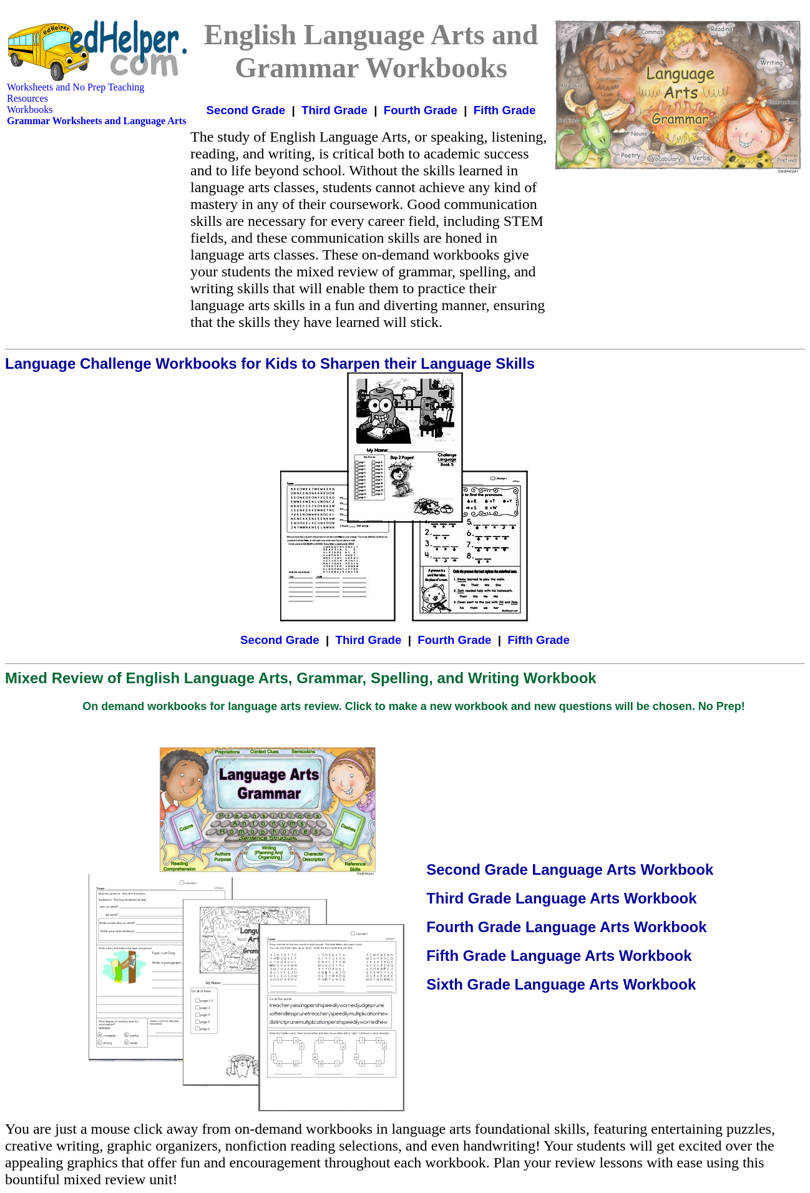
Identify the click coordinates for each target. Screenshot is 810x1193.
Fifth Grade (505, 110)
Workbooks (29, 109)
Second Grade (246, 110)
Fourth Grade (420, 110)
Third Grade (334, 110)
